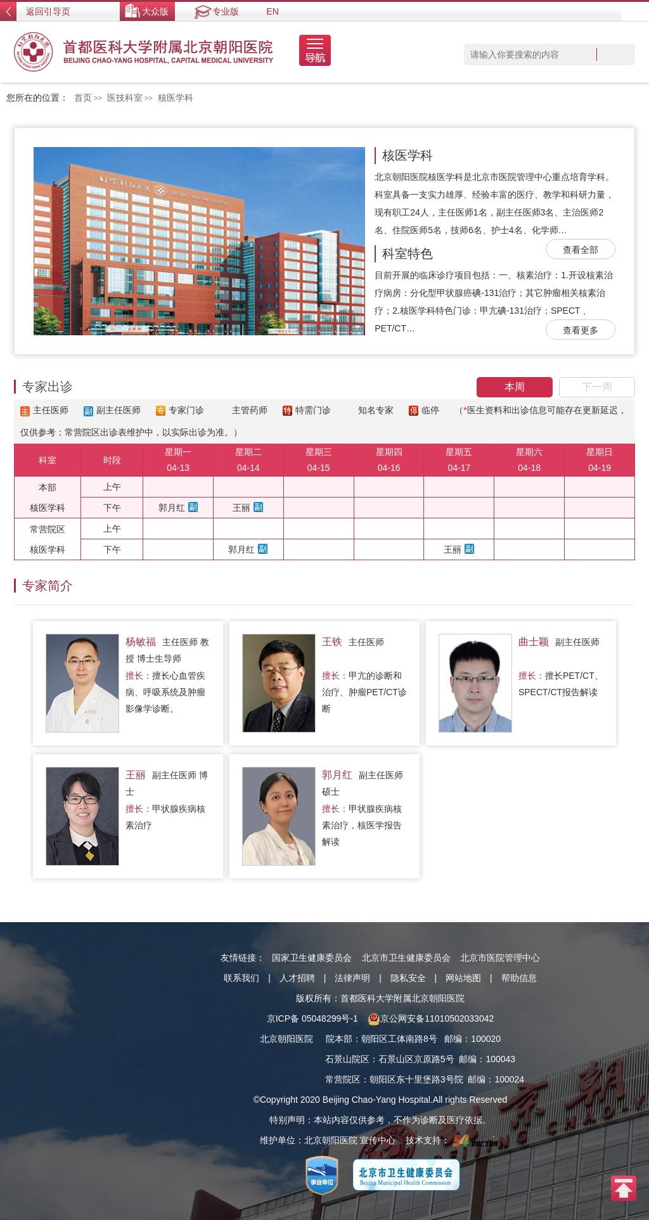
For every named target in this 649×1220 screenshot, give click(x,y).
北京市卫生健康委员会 (406, 958)
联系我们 (241, 978)
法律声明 (352, 978)
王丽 (241, 508)
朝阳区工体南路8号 (399, 1039)
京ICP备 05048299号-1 (312, 1018)
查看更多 (580, 330)
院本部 (339, 1039)
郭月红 (171, 508)
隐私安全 (408, 978)
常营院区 (343, 1079)
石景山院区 (347, 1059)
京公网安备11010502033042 (431, 1018)
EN (272, 11)
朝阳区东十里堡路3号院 (416, 1079)
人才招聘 (297, 978)
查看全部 (580, 250)
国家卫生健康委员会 (312, 958)
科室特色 (407, 253)
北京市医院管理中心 (500, 958)
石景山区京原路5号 (416, 1059)
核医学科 (407, 155)
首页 (83, 98)
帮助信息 (519, 978)
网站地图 (463, 978)
